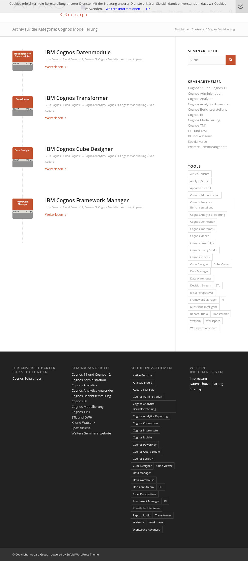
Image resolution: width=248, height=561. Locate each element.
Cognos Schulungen (27, 378)
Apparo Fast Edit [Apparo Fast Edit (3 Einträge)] (200, 188)
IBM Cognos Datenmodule (78, 52)
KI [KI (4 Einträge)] (223, 299)
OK (148, 8)
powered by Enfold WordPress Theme (75, 554)
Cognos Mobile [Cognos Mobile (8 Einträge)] (199, 236)
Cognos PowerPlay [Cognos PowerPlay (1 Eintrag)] (202, 243)
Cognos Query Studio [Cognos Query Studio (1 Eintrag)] (203, 250)
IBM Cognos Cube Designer (79, 148)
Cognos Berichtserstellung (207, 109)
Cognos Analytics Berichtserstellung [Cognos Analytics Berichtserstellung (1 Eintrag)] (201, 204)
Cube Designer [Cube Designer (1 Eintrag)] (199, 264)
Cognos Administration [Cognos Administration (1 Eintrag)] (204, 195)
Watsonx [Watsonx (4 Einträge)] (195, 321)
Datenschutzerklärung (206, 383)
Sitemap (196, 389)
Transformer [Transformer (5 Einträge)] (221, 314)
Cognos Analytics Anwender (209, 104)
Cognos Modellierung (111, 59)
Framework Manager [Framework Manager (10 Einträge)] (203, 299)
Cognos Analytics (95, 105)
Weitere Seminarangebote (207, 146)
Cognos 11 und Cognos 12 (67, 59)
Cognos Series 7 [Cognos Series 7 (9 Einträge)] (200, 257)
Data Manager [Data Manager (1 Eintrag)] (199, 271)
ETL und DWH (198, 131)
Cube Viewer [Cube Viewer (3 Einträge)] (222, 264)
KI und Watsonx (200, 136)
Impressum (198, 378)
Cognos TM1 (197, 125)
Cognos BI (91, 59)
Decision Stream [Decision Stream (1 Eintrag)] (200, 285)
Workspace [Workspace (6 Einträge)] (213, 321)
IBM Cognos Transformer (76, 97)
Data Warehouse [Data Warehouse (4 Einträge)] (200, 278)
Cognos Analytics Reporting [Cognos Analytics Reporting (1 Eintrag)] (207, 214)
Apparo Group (39, 554)
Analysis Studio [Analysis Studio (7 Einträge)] (199, 181)
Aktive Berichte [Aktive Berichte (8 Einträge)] (199, 174)
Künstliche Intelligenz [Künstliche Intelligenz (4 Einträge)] (203, 307)
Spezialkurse (197, 141)
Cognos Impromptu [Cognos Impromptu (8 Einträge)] (202, 229)
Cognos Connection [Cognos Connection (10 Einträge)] (202, 221)
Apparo (137, 59)
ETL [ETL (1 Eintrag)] (218, 285)
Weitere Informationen (123, 8)
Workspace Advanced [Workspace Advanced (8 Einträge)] (204, 328)
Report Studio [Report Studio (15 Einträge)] (199, 314)
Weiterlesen (56, 67)
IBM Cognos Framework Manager (87, 200)
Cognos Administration (205, 93)
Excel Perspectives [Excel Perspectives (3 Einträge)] (201, 292)
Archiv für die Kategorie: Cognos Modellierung (54, 29)
